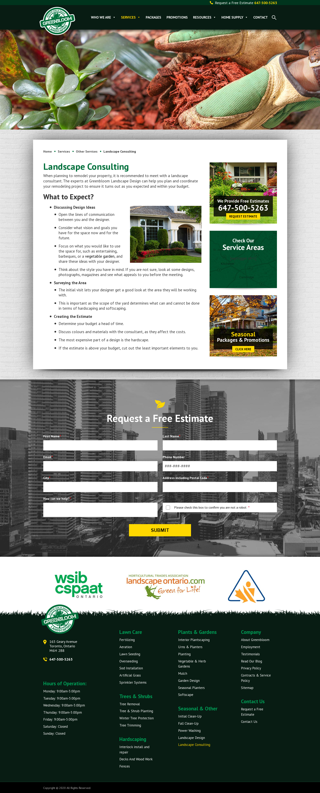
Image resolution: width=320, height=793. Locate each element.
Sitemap (247, 687)
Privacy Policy (251, 668)
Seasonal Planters (191, 687)
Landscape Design (191, 737)
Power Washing (189, 730)
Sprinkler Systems (133, 682)
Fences (124, 765)
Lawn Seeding (129, 654)
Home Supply (235, 17)
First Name (52, 436)
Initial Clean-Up (190, 716)
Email (48, 457)
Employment (250, 647)
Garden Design (189, 680)
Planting (184, 654)
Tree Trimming (130, 724)
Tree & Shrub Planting (136, 710)
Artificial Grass (130, 675)
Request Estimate (243, 216)
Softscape (185, 694)
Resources (204, 17)
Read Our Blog (251, 661)
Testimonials (250, 654)
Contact (260, 17)
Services (131, 17)
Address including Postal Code (186, 478)
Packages (153, 17)
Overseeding (128, 661)
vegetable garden (99, 256)
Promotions (177, 17)
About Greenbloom (255, 640)
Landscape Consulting (194, 744)
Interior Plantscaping (194, 640)
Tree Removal (129, 703)
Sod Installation (131, 668)
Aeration (125, 647)
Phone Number (174, 457)
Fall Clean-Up (188, 723)
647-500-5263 (243, 208)
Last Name (171, 436)
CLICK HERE (243, 349)
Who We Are (103, 17)
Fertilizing (127, 640)
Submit (160, 530)
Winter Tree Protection (136, 717)
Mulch (182, 673)
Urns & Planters (190, 647)
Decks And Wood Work (136, 758)
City (46, 478)
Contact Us (249, 721)
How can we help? (57, 499)
